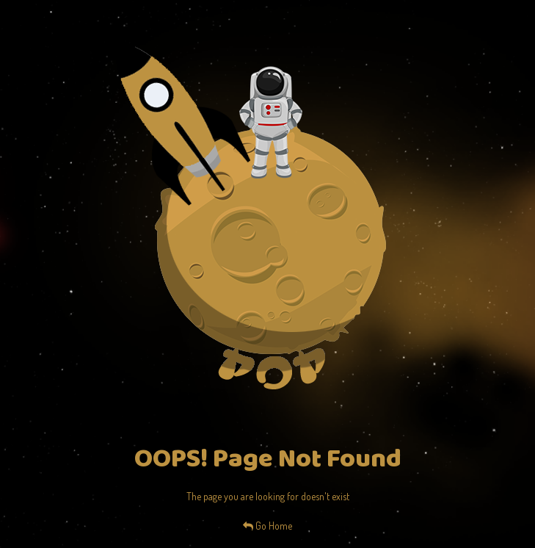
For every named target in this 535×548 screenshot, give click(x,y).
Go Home (267, 525)
